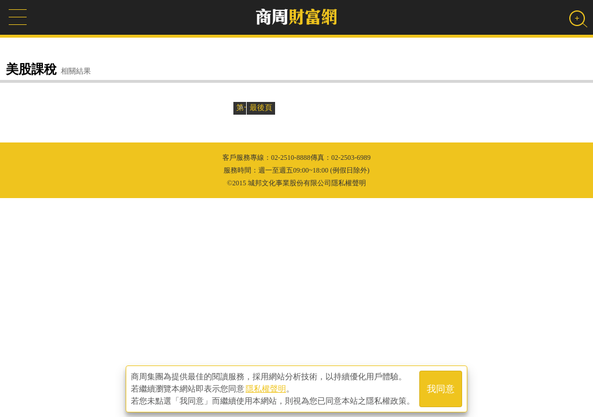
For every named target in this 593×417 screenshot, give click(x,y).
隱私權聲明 (266, 388)
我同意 (441, 389)
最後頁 (261, 107)
